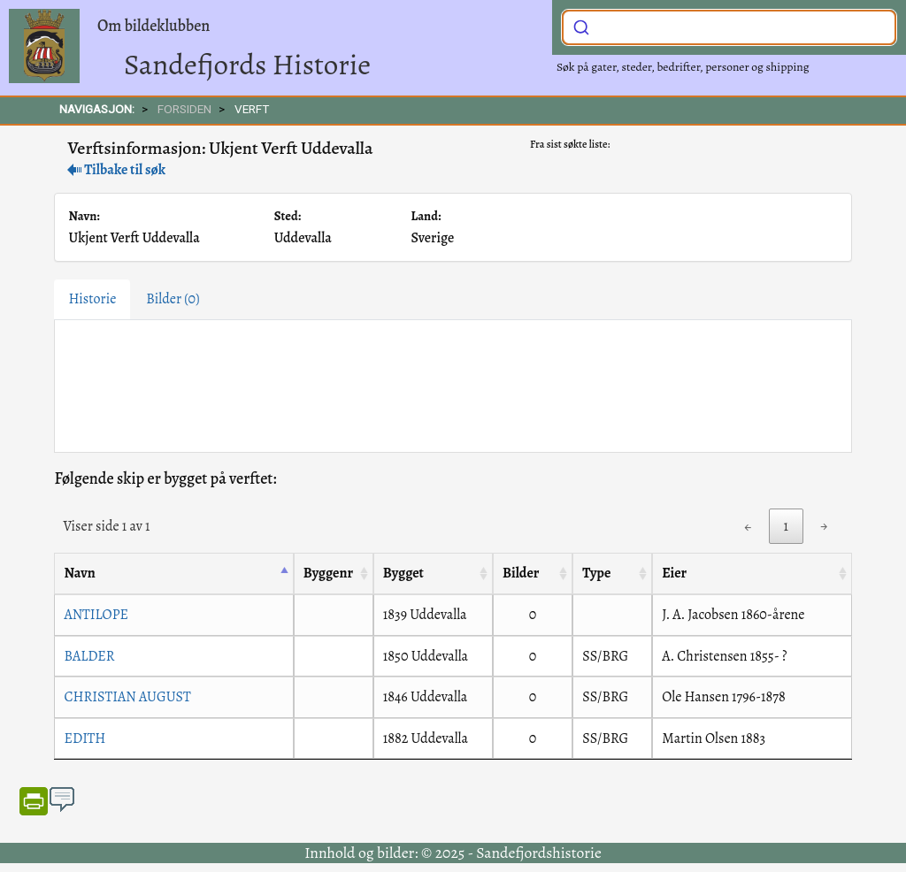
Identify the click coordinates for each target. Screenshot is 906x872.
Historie (92, 299)
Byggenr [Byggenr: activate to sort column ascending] (328, 573)
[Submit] (581, 25)
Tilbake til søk (116, 170)
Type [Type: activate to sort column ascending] (596, 573)
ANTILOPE (96, 614)
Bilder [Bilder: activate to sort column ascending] (521, 573)
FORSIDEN (184, 109)
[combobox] (729, 27)
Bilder (172, 299)
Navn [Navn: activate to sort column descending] (79, 573)
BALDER (89, 656)
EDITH (84, 738)
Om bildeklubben (153, 25)
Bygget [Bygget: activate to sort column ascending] (403, 573)
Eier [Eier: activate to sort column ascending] (674, 573)
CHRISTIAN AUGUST (127, 697)
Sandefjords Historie (247, 64)
